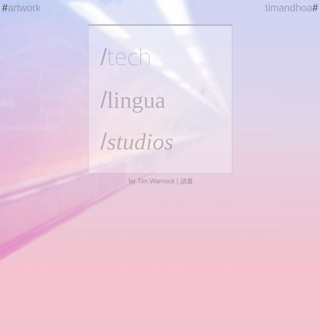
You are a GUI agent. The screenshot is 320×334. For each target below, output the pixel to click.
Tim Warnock (156, 181)
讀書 (186, 181)
